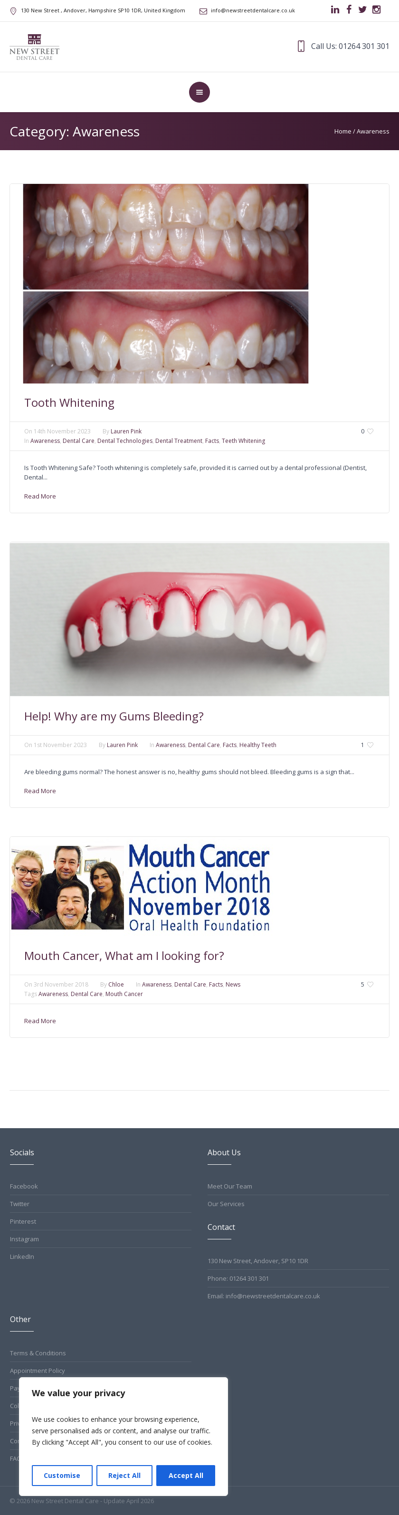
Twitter (19, 1203)
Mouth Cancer (124, 994)
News (233, 984)
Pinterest (23, 1221)
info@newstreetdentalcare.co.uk (253, 10)
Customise (62, 1475)
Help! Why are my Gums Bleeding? (114, 716)
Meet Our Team (230, 1186)
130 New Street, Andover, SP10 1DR (258, 1260)
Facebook (24, 1186)
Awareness (373, 131)
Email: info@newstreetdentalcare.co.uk (264, 1296)
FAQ (15, 1458)
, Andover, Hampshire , (103, 10)
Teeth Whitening (243, 441)
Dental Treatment (178, 441)
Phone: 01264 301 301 (238, 1278)
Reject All (124, 1475)
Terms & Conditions (38, 1353)
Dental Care (79, 441)
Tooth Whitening (69, 402)
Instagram (24, 1239)
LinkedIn (22, 1256)
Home (343, 131)
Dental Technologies (124, 441)
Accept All (186, 1475)
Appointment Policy (37, 1370)
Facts (212, 441)
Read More (40, 496)
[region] (123, 1436)
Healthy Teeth (257, 745)
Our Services (226, 1203)
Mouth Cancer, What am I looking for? (124, 955)
